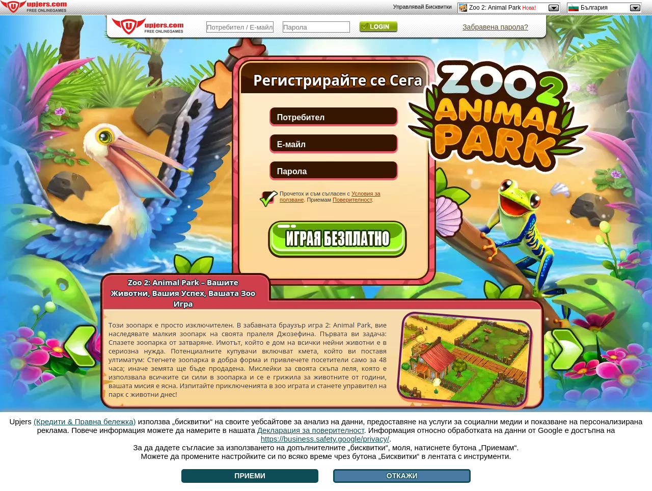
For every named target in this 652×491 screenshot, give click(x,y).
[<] (80, 344)
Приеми (249, 476)
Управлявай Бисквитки (422, 7)
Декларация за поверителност (310, 430)
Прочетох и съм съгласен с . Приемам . (330, 196)
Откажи (402, 476)
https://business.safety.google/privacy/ (325, 438)
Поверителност (352, 200)
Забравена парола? (495, 27)
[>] (567, 351)
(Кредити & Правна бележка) (85, 421)
